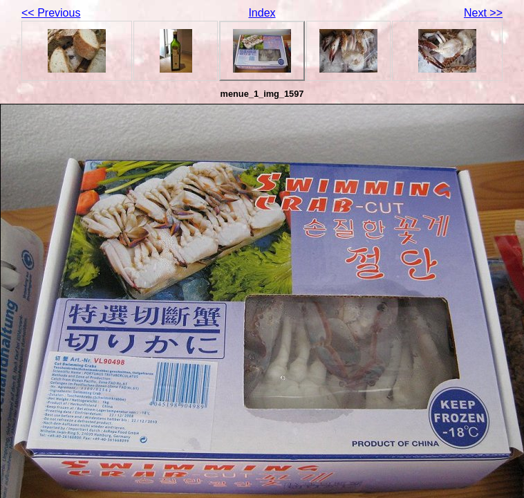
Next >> (483, 13)
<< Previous (50, 13)
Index (261, 13)
